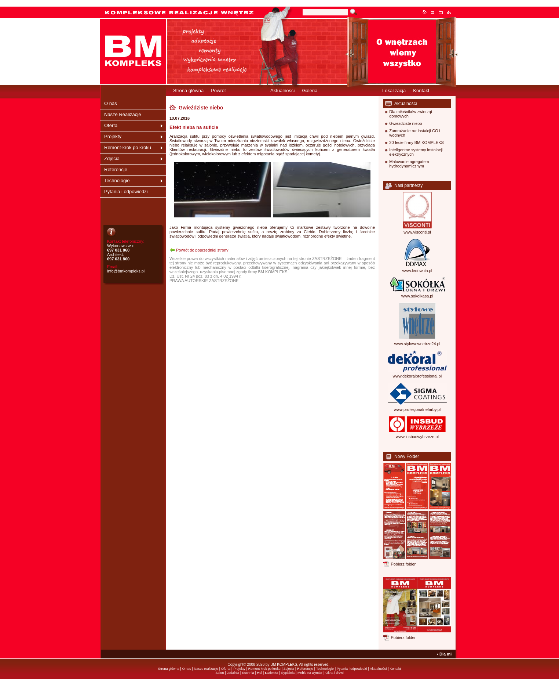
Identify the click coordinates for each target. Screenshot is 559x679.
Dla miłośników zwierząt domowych (410, 113)
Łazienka (271, 673)
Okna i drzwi (334, 673)
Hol (260, 673)
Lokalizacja (394, 90)
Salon (219, 673)
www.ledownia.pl (417, 270)
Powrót (218, 90)
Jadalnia (233, 673)
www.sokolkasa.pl (417, 296)
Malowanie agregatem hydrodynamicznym (409, 163)
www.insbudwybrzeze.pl (417, 436)
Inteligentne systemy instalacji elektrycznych (416, 152)
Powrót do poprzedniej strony (202, 250)
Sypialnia (288, 673)
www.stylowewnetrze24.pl (417, 344)
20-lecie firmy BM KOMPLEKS (416, 142)
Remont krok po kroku (264, 669)
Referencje (115, 169)
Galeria (309, 90)
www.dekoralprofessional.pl (417, 376)
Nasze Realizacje (122, 114)
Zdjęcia (112, 158)
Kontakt (435, 12)
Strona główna (427, 12)
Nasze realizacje (206, 669)
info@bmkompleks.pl (126, 271)
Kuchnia (248, 673)
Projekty (112, 136)
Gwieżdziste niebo (405, 123)
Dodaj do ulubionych (443, 12)
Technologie (116, 180)
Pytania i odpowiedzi (126, 191)
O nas (110, 103)
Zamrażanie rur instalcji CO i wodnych (414, 133)
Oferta (110, 125)
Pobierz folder (403, 564)
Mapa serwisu (451, 12)
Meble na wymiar (309, 673)
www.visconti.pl (417, 232)
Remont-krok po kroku (127, 147)
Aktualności (282, 90)
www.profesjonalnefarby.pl (417, 409)
